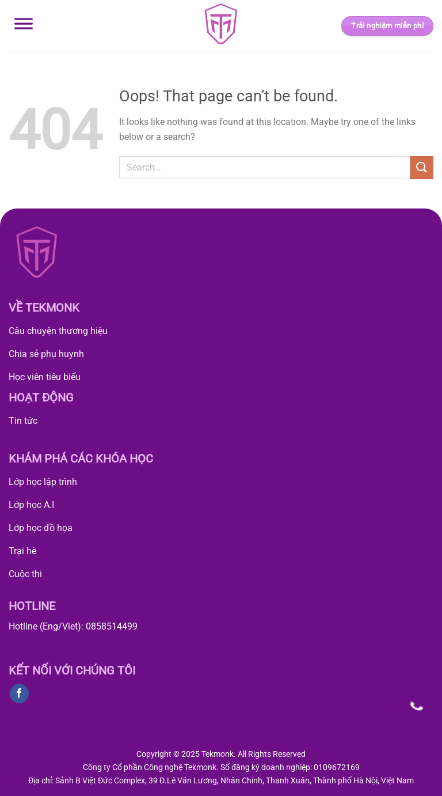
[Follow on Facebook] (19, 693)
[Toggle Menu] (23, 26)
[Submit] (421, 167)
